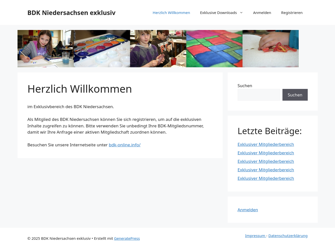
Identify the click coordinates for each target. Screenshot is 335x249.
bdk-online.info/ (125, 145)
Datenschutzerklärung (288, 235)
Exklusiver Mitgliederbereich (266, 144)
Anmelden (262, 12)
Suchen (245, 85)
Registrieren (292, 12)
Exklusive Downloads (224, 12)
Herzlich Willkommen (171, 12)
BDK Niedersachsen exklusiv (72, 12)
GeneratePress (127, 238)
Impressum (255, 235)
